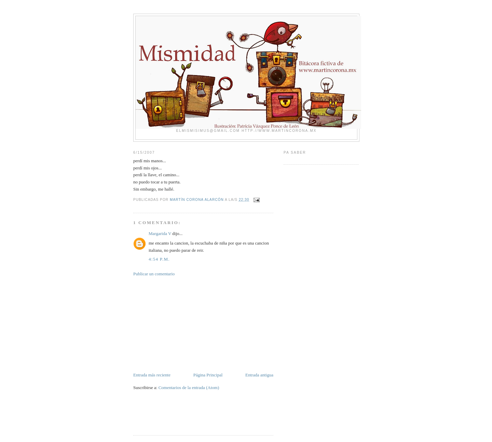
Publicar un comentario (154, 273)
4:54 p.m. (159, 259)
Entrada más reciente (151, 374)
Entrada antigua (259, 374)
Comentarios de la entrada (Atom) (189, 387)
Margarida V (160, 233)
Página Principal (208, 374)
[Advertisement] (184, 324)
